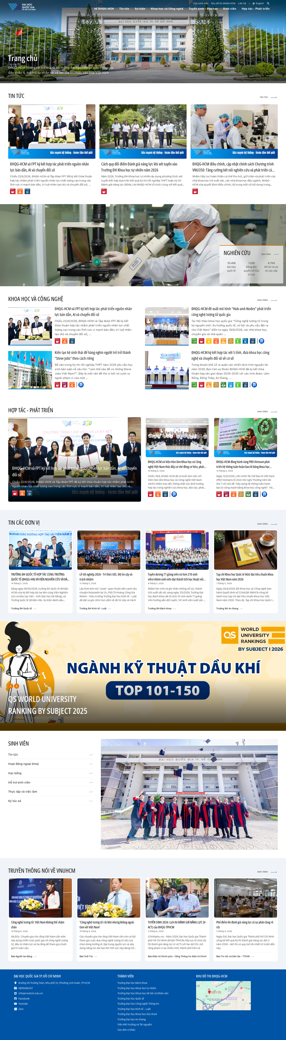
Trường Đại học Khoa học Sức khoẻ (137, 1014)
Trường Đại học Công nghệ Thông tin (138, 1003)
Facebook (24, 998)
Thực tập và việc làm (50, 791)
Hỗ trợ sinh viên (50, 782)
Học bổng (50, 773)
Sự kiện (140, 8)
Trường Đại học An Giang (131, 1019)
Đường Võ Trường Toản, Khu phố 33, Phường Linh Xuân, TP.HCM (54, 982)
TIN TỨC (268, 97)
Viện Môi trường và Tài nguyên (134, 1024)
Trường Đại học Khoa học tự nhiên (136, 988)
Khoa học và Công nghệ (167, 8)
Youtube (23, 1003)
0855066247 (25, 988)
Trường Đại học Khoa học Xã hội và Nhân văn (142, 993)
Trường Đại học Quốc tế (130, 998)
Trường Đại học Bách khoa (132, 982)
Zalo (21, 1009)
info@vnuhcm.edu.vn (30, 993)
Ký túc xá (50, 801)
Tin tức (50, 754)
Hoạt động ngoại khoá (50, 764)
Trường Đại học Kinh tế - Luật (134, 1009)
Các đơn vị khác (126, 1029)
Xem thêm (270, 254)
